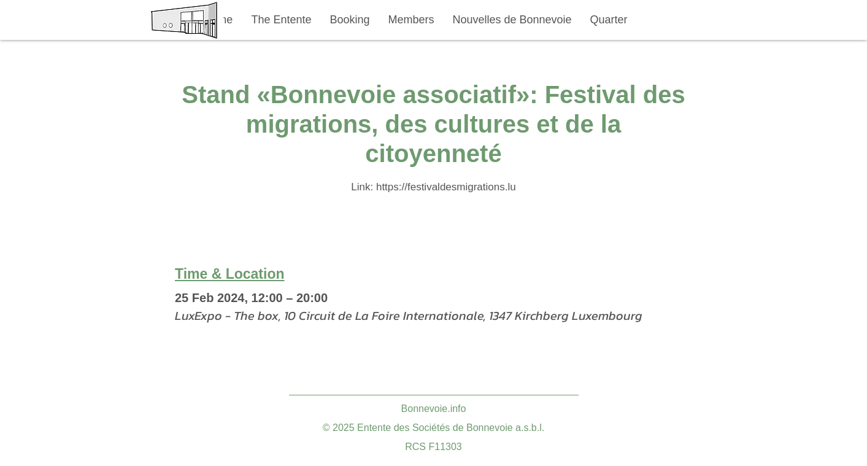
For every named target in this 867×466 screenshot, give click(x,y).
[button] (281, 20)
